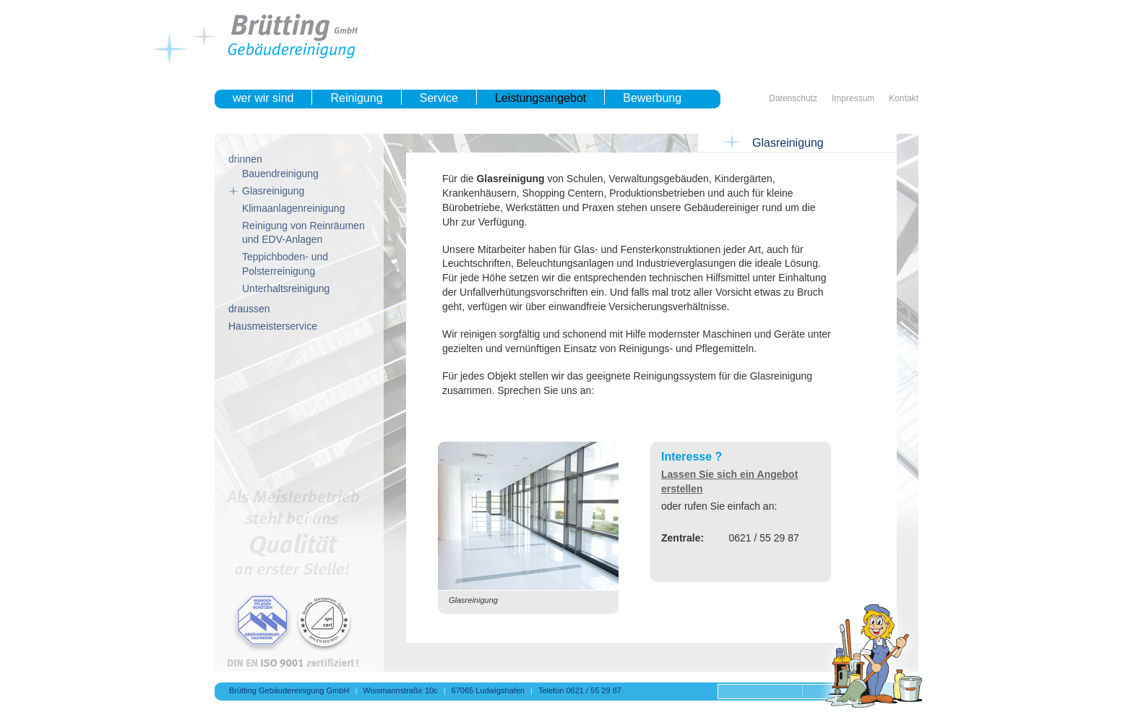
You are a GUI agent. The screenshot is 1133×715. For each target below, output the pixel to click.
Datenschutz (793, 98)
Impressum (853, 98)
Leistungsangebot (540, 98)
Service (439, 98)
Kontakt (903, 98)
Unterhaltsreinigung (285, 288)
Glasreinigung (273, 191)
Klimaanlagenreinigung (293, 208)
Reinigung (356, 98)
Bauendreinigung (280, 173)
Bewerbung (652, 98)
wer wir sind (263, 98)
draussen (249, 308)
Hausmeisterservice (272, 326)
